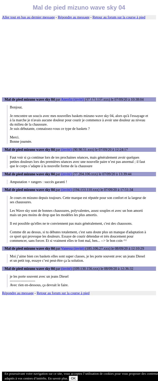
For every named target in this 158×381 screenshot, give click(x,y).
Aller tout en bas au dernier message (28, 17)
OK (73, 378)
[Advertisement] (79, 58)
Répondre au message (73, 17)
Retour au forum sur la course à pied (118, 17)
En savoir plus (57, 378)
